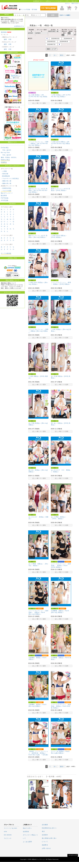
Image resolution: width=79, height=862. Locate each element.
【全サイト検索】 (65, 15)
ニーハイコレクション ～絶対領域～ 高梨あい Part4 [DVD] (61, 565)
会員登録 (26, 831)
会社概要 (45, 824)
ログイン (67, 3)
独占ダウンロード (7, 193)
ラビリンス (7, 838)
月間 (9, 39)
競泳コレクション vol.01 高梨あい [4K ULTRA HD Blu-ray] (38, 190)
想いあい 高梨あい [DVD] (59, 423)
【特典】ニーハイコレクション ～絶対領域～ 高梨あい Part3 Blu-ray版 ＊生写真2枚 (38, 754)
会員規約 (45, 835)
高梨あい (63, 96)
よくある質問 (27, 841)
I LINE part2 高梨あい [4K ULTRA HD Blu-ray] (60, 142)
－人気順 (4, 171)
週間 (5, 39)
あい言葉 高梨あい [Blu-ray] (38, 423)
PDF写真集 (4, 198)
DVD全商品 (5, 147)
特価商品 (4, 162)
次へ (55, 55)
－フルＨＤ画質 (6, 191)
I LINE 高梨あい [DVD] (36, 376)
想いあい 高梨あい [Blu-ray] (38, 470)
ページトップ (73, 855)
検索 (52, 15)
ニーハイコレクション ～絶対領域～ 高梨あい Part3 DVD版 (61, 706)
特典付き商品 (5, 160)
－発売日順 (4, 173)
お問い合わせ (46, 848)
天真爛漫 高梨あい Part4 (38, 657)
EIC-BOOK (8, 835)
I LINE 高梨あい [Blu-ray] (60, 329)
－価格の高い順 (6, 183)
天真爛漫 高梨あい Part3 (60, 657)
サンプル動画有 (6, 253)
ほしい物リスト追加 (39, 103)
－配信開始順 (5, 176)
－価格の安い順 (6, 181)
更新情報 (4, 32)
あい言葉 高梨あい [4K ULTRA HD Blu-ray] (36, 95)
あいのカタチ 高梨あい (37, 517)
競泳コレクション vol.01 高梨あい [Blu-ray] (38, 236)
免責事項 (45, 845)
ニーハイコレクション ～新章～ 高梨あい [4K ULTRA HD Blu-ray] (38, 143)
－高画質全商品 (6, 188)
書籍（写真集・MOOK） (9, 157)
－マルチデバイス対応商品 (10, 178)
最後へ (62, 55)
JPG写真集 (4, 200)
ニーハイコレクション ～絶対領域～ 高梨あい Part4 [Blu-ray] (38, 612)
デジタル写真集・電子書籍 (29, 9)
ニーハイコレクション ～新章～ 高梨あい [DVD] (61, 283)
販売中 (9, 150)
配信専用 (4, 195)
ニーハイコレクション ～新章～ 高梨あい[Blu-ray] (38, 330)
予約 (3, 150)
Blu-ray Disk (5, 152)
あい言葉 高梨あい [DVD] (59, 376)
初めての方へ (75, 3)
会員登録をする (19, 26)
